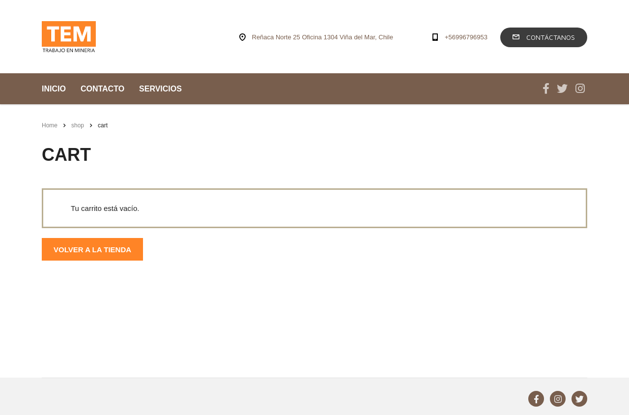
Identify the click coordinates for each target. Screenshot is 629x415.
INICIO (54, 89)
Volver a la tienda (92, 249)
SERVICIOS (160, 89)
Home (49, 125)
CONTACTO (102, 89)
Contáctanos (544, 37)
